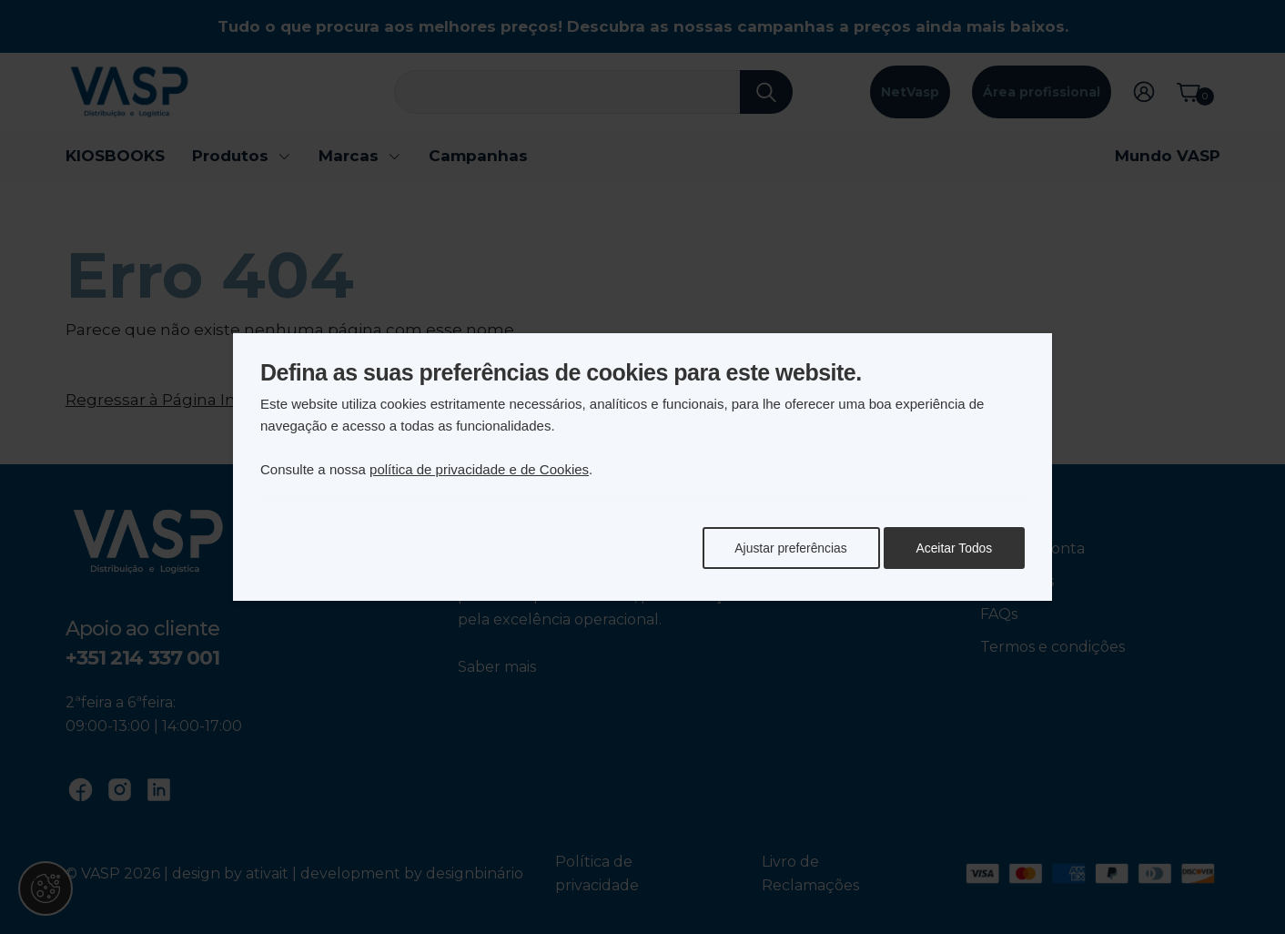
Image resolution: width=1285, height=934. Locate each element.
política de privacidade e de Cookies (479, 469)
